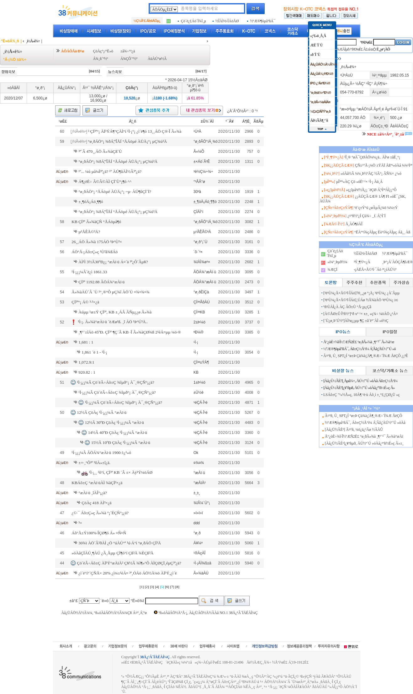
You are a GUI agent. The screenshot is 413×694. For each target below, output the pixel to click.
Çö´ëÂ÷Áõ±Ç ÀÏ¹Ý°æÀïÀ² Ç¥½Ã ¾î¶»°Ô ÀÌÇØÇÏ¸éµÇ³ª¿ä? (129, 563)
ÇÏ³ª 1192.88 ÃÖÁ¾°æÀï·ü (101, 282)
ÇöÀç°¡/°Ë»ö (103, 51)
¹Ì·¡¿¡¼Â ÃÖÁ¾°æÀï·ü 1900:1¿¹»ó (101, 452)
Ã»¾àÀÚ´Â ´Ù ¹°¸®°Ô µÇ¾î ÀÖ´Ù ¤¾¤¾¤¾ (110, 292)
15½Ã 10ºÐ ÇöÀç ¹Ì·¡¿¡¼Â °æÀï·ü (120, 442)
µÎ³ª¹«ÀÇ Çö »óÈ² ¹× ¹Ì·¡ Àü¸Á (359, 181)
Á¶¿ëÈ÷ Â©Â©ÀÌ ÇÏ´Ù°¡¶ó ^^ (104, 181)
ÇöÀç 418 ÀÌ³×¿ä (96, 502)
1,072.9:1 (86, 362)
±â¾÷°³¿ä (127, 51)
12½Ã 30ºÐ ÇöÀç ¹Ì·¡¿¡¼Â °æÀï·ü (114, 422)
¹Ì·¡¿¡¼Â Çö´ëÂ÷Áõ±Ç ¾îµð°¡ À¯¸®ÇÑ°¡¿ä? (115, 382)
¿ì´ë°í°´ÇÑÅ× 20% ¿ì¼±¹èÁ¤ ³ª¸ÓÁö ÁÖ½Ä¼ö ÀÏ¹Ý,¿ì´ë (127, 573)
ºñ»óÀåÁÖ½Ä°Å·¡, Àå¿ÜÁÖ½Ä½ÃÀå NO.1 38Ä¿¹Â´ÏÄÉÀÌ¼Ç (208, 613)
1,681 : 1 (85, 342)
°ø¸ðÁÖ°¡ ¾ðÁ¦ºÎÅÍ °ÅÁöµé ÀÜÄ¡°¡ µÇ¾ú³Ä (127, 141)
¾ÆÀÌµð (343, 49)
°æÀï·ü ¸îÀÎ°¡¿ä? (92, 492)
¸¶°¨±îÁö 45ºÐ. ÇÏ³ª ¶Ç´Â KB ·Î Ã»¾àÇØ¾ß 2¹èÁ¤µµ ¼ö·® (129, 332)
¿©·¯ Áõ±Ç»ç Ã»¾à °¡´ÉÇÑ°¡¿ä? (100, 512)
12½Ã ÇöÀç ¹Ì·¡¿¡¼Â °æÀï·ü (101, 412)
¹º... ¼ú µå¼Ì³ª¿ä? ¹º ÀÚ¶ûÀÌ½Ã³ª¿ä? (109, 171)
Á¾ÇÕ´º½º (129, 58)
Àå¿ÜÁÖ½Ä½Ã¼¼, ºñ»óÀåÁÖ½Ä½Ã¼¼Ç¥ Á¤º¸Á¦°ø (104, 613)
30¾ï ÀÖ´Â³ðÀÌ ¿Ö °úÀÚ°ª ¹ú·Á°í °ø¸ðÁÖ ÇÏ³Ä (119, 543)
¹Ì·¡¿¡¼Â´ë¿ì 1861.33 (89, 272)
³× (80, 522)
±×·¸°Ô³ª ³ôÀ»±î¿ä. (94, 462)
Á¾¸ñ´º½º (100, 58)
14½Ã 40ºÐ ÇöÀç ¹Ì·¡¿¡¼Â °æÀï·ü (117, 432)
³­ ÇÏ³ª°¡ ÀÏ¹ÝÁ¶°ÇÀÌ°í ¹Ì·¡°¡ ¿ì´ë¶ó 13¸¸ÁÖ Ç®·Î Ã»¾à (134, 131)
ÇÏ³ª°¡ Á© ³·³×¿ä (85, 302)
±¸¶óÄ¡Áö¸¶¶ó (90, 201)
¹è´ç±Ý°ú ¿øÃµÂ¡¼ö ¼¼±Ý (376, 208)
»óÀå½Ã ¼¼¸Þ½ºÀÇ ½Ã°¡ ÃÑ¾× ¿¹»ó (371, 173)
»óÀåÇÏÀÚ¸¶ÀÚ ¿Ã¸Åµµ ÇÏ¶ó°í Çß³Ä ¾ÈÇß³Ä (112, 553)
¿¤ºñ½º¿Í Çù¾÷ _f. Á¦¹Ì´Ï (366, 216)
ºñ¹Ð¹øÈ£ (366, 42)
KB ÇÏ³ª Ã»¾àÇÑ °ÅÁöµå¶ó (96, 221)
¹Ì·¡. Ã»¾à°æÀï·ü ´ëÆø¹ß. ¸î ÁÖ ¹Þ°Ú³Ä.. (113, 321)
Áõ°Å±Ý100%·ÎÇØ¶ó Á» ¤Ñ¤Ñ (98, 533)
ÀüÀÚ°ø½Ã (157, 58)
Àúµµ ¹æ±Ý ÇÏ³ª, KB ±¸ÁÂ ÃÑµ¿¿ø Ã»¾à (114, 312)
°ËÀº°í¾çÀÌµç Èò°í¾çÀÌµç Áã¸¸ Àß (382, 232)
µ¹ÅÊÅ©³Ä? (89, 231)
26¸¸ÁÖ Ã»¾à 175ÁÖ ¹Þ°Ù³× (96, 241)
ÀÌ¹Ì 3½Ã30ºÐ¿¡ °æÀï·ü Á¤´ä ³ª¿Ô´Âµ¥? (113, 261)
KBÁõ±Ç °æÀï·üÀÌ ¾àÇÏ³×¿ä (96, 482)
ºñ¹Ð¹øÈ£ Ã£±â (360, 49)
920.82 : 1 (86, 372)
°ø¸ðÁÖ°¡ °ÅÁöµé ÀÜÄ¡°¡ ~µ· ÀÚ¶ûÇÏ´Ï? (114, 191)
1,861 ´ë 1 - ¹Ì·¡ (94, 352)
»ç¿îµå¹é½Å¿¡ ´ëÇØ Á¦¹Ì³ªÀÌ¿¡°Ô (371, 190)
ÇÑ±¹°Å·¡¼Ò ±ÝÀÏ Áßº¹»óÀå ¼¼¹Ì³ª (383, 165)
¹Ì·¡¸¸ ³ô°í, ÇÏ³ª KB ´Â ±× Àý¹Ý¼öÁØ (120, 472)
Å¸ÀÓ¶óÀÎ (354, 224)
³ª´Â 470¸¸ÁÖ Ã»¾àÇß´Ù (100, 151)
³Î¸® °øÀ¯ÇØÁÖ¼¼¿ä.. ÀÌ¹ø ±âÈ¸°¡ (372, 157)
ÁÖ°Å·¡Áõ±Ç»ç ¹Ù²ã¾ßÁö (94, 251)
